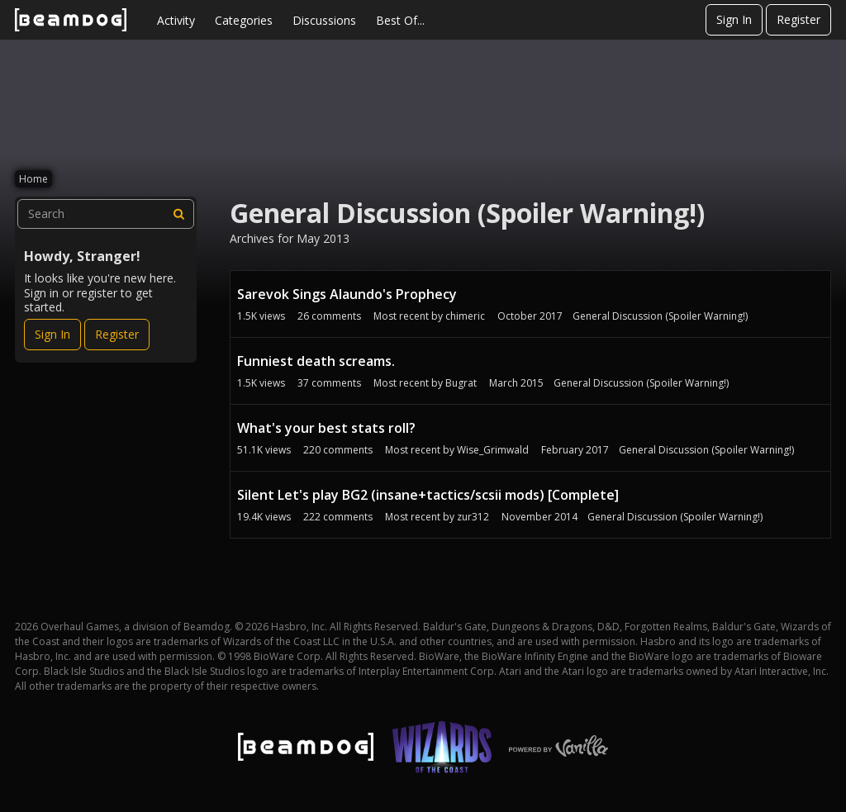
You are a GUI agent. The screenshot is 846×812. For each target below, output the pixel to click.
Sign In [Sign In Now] (52, 334)
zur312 (473, 517)
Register (798, 19)
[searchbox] (105, 214)
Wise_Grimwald (493, 450)
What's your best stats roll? (326, 428)
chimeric (465, 316)
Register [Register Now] (117, 334)
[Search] (179, 214)
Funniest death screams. (316, 361)
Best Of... (400, 20)
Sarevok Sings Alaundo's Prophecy (347, 294)
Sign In (734, 19)
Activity (176, 20)
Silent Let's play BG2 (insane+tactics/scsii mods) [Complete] (428, 495)
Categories (244, 20)
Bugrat (461, 383)
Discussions (324, 20)
